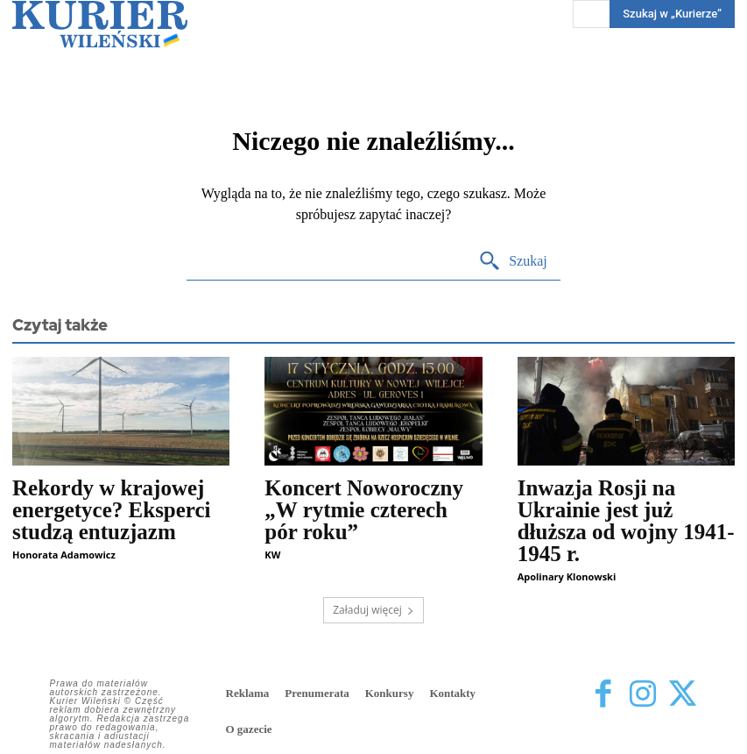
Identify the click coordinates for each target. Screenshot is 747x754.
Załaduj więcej (373, 609)
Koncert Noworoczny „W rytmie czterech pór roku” (363, 510)
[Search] (512, 262)
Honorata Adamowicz (64, 554)
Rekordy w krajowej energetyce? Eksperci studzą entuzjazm (111, 510)
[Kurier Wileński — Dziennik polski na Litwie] (99, 24)
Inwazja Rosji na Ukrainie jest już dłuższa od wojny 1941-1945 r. (626, 521)
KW (272, 554)
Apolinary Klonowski (567, 576)
